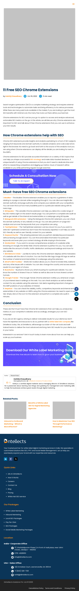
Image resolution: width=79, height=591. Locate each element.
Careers (11, 481)
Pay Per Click (11, 522)
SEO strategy (35, 159)
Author (6, 375)
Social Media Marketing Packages (19, 530)
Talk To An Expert (21, 181)
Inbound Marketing (13, 515)
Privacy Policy (70, 588)
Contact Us (12, 485)
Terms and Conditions (53, 588)
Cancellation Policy (36, 588)
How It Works (13, 478)
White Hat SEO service (17, 497)
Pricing (10, 493)
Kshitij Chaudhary (14, 96)
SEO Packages (11, 526)
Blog (9, 489)
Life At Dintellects (15, 474)
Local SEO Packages (14, 518)
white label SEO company (60, 321)
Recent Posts (15, 375)
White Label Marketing (15, 511)
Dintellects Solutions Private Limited (40, 381)
